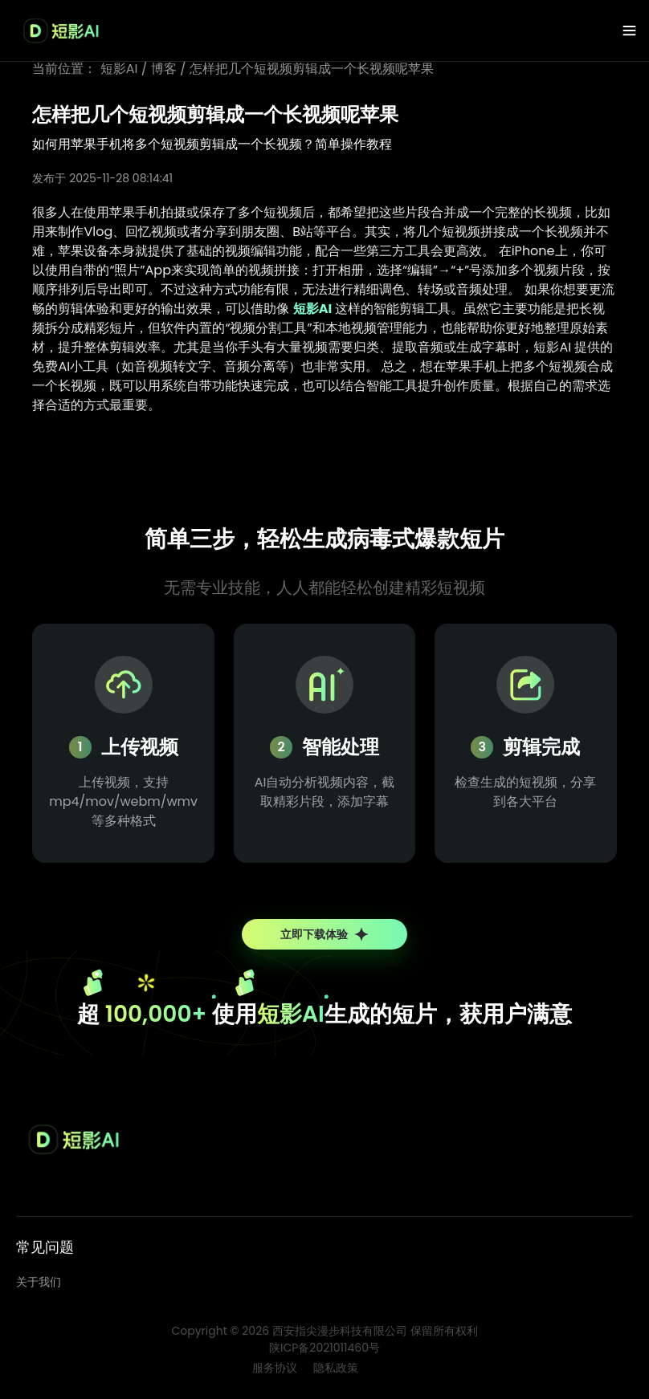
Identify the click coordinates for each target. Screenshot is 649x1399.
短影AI (119, 68)
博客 (164, 68)
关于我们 (38, 1282)
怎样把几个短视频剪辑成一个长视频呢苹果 (312, 68)
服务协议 (274, 1368)
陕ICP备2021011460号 (324, 1348)
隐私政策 (335, 1368)
